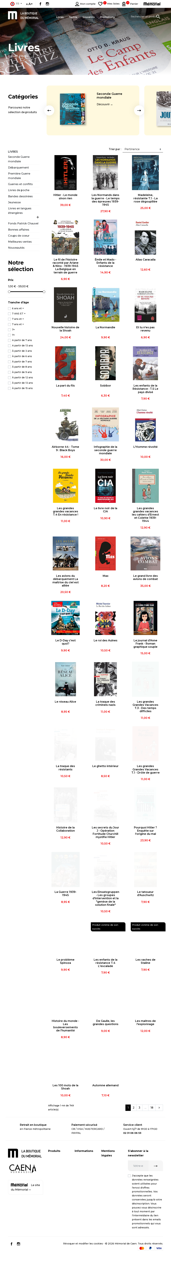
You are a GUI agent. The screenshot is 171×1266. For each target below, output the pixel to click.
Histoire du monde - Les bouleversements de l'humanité (65, 1025)
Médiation (107, 1199)
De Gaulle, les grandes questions (105, 1022)
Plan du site (82, 1192)
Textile (52, 1176)
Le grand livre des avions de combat (145, 577)
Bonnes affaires (18, 229)
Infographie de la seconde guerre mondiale (105, 450)
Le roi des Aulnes (105, 640)
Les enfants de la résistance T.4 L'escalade (105, 963)
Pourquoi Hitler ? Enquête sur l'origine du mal (145, 830)
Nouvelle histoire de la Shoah (65, 329)
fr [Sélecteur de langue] (15, 4)
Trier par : (115, 149)
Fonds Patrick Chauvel (23, 223)
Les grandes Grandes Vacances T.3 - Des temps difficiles (145, 706)
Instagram (47, 4)
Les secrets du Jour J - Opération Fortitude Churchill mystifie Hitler (105, 832)
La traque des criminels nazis (105, 703)
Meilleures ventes (20, 241)
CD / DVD (54, 1163)
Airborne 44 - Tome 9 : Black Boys (65, 448)
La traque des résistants (65, 768)
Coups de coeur (18, 235)
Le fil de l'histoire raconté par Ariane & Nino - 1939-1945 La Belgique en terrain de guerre (65, 266)
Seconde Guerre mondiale (109, 95)
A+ (30, 4)
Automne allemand (105, 1085)
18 (151, 1107)
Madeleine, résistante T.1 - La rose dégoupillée (145, 198)
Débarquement (18, 167)
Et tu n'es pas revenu (145, 329)
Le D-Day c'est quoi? (65, 642)
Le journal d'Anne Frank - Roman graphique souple (145, 643)
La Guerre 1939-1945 (65, 893)
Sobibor (105, 385)
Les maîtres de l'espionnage (145, 1022)
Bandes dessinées (20, 196)
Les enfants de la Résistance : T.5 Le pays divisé (145, 389)
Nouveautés (16, 247)
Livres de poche (18, 190)
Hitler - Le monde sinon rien (65, 196)
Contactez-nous (84, 1186)
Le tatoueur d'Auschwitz (145, 893)
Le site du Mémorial (25, 1187)
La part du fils (65, 385)
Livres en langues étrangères (19, 211)
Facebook (40, 4)
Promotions (55, 1183)
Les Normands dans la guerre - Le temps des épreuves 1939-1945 (106, 199)
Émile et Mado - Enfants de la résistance (105, 263)
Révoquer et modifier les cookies (83, 1253)
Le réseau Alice (65, 701)
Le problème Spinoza (65, 961)
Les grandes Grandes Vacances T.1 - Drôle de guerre (145, 769)
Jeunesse (14, 202)
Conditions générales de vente (109, 1211)
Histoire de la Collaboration (65, 829)
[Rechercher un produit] (145, 17)
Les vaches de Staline (145, 961)
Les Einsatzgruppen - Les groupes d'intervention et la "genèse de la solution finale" (105, 898)
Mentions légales (111, 1161)
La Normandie (105, 327)
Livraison (80, 1156)
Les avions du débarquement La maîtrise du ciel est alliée (65, 580)
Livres (13, 151)
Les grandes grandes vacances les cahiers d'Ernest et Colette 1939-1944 (145, 515)
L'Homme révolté (145, 446)
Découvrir (103, 104)
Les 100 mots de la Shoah (65, 1087)
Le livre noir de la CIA (105, 510)
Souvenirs (54, 1170)
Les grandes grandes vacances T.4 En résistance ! (65, 511)
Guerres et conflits (20, 184)
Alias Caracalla (145, 259)
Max (105, 575)
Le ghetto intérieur (105, 766)
